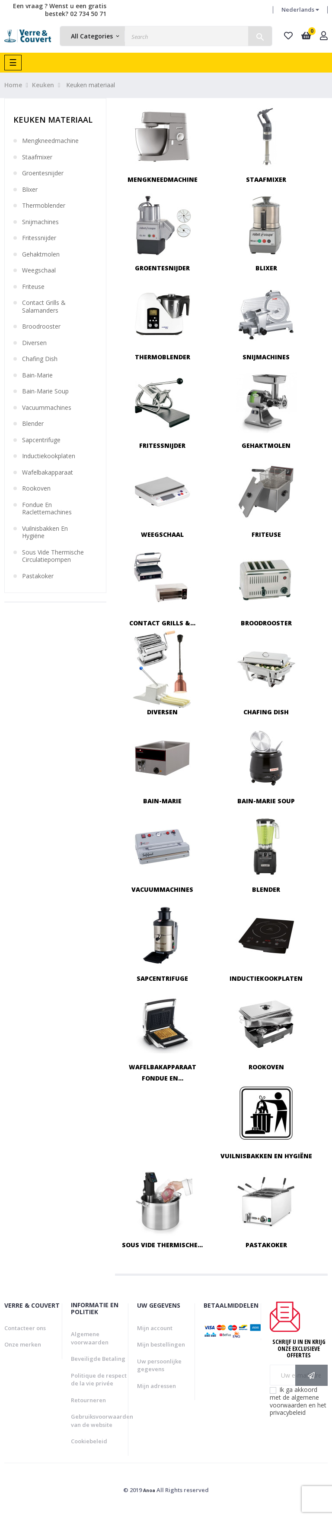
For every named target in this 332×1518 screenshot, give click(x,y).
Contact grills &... (162, 623)
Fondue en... (162, 1078)
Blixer (30, 189)
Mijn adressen (156, 1386)
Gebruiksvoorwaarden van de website (102, 1421)
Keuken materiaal (53, 119)
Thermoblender (43, 205)
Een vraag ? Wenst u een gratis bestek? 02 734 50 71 (59, 10)
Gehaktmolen (41, 254)
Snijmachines (40, 222)
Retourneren (88, 1400)
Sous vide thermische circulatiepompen (53, 556)
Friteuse (33, 287)
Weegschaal (39, 270)
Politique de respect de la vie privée (99, 1380)
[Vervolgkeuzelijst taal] (300, 10)
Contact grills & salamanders (44, 306)
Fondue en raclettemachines (47, 508)
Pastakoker (38, 576)
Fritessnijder (39, 238)
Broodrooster (41, 326)
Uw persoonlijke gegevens (159, 1365)
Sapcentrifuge (41, 440)
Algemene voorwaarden (90, 1338)
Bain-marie (37, 375)
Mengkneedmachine (50, 141)
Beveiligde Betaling (98, 1359)
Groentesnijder (43, 173)
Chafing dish (39, 359)
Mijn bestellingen (161, 1344)
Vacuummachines (46, 408)
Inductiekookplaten (48, 456)
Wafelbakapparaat (47, 472)
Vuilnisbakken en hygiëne (45, 532)
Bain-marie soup (45, 391)
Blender (33, 424)
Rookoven (36, 488)
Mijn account (154, 1328)
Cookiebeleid (89, 1441)
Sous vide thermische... (162, 1245)
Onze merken (22, 1344)
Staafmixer (37, 157)
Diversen (34, 343)
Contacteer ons (25, 1328)
